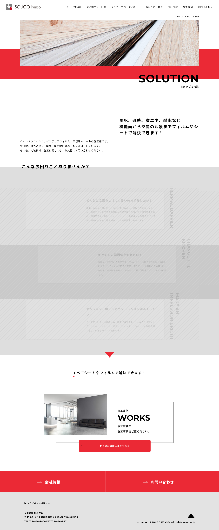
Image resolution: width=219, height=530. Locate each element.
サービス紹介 (74, 7)
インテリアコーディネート (125, 7)
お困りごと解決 (154, 7)
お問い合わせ (205, 7)
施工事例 (188, 7)
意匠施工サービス (96, 7)
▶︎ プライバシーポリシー (37, 503)
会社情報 (173, 7)
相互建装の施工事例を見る (114, 445)
